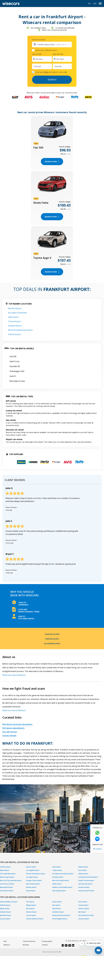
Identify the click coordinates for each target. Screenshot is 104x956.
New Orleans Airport (33, 884)
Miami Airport (4, 870)
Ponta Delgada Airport (59, 919)
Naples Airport (5, 909)
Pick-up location (38, 40)
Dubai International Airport (61, 915)
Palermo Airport (83, 909)
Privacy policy (47, 941)
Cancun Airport (31, 915)
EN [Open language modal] (89, 3)
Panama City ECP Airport (86, 891)
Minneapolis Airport (6, 887)
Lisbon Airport (57, 902)
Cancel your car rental (52, 634)
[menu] (100, 3)
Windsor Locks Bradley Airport (62, 887)
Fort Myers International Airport (63, 874)
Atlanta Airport (83, 874)
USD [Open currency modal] (94, 3)
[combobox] (54, 66)
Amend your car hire (52, 639)
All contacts (97, 849)
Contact (45, 945)
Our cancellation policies (52, 643)
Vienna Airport (14, 334)
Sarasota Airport (84, 887)
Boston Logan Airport (7, 877)
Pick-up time (36, 54)
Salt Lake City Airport (85, 884)
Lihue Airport (56, 867)
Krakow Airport (15, 325)
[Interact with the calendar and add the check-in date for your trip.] (42, 59)
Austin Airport (30, 891)
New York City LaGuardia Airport (11, 880)
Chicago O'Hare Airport (34, 880)
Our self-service (9, 731)
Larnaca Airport (5, 919)
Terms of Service (29, 941)
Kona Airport (82, 870)
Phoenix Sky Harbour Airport (35, 874)
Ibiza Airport (30, 909)
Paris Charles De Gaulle (86, 915)
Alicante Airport (31, 912)
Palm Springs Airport (59, 891)
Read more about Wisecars (14, 675)
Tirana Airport (14, 321)
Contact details (9, 735)
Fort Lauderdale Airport (8, 874)
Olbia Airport (56, 909)
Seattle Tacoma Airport (86, 880)
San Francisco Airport (7, 884)
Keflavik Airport (5, 905)
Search (52, 80)
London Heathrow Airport (34, 919)
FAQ (5, 941)
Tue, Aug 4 (60, 59)
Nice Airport (56, 905)
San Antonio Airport (6, 891)
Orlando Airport (5, 867)
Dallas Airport (57, 884)
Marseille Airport (5, 915)
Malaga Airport (31, 905)
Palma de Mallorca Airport (8, 902)
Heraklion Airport (58, 912)
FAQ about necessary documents (17, 724)
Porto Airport (82, 902)
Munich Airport (14, 308)
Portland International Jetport (88, 877)
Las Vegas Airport (32, 877)
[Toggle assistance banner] (88, 828)
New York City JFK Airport (60, 880)
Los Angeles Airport (32, 870)
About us (7, 945)
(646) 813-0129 (97, 844)
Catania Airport (83, 905)
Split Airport (13, 317)
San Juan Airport (83, 919)
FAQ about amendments (13, 728)
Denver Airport (31, 867)
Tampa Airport (57, 870)
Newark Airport (31, 887)
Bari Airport (82, 912)
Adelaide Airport (5, 912)
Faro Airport (30, 902)
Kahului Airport (83, 867)
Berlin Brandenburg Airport (20, 330)
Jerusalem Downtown (17, 312)
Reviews (26, 945)
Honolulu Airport (57, 877)
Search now (52, 161)
